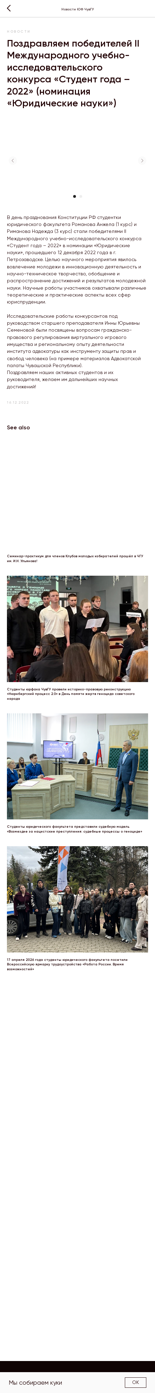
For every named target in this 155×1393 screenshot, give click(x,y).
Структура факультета (102, 1368)
